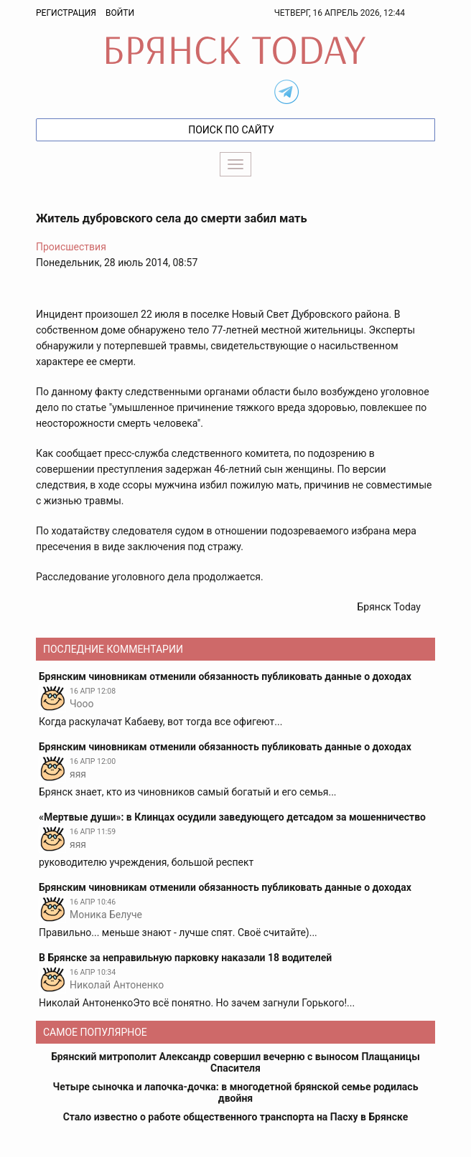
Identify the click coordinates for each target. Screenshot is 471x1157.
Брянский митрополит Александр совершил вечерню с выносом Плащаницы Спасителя (235, 1062)
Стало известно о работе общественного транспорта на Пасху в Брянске (236, 1117)
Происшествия (71, 246)
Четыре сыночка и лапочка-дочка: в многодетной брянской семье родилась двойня (236, 1092)
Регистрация (66, 13)
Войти (120, 13)
